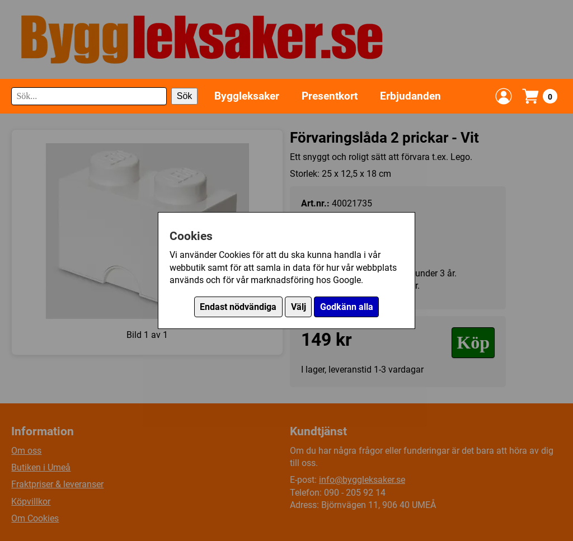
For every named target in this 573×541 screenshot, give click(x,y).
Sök (184, 96)
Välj (298, 307)
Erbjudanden (410, 96)
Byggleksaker (246, 96)
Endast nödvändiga (238, 307)
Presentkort (330, 96)
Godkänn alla (346, 307)
